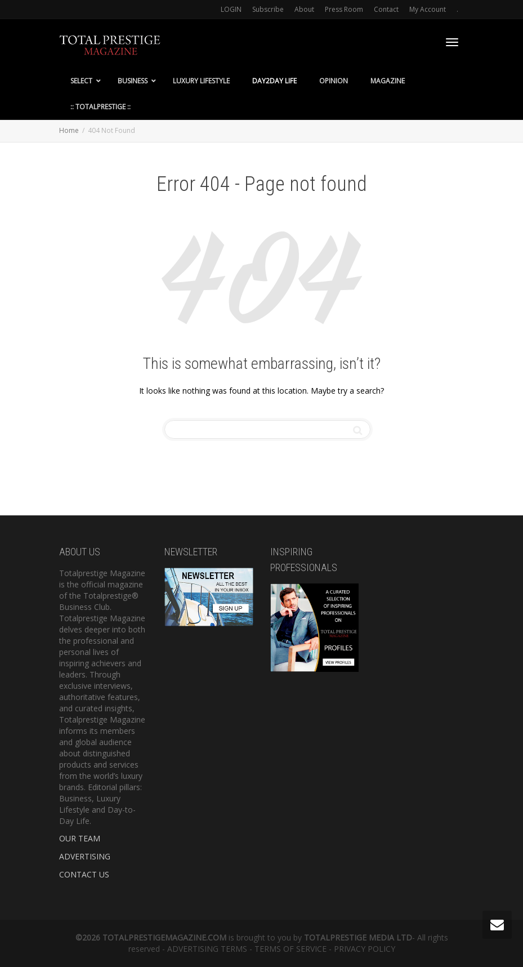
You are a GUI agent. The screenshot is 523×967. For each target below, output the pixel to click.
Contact (386, 9)
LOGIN (231, 9)
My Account (427, 9)
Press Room (344, 9)
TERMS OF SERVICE (290, 948)
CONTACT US (84, 874)
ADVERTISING (84, 856)
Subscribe (268, 9)
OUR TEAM (79, 838)
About (304, 9)
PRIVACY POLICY (364, 948)
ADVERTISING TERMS (207, 948)
